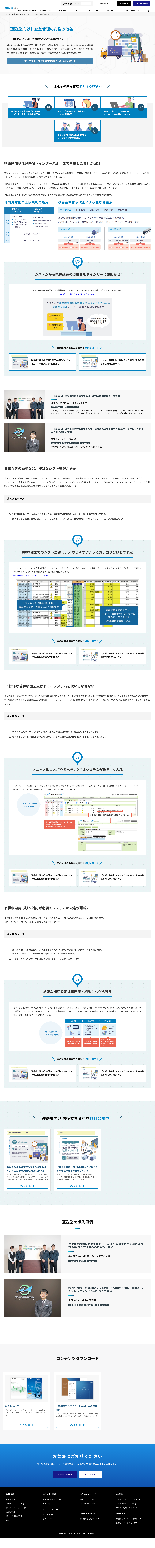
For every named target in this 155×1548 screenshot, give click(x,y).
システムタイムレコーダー (17, 1517)
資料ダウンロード (65, 1484)
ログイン (86, 4)
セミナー (120, 8)
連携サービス (11, 1530)
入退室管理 (10, 1521)
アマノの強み (108, 8)
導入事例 (85, 8)
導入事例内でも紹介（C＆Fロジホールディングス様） (77, 297)
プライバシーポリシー (125, 1513)
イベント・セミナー (87, 1513)
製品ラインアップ (72, 8)
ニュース (82, 1517)
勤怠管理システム (13, 1509)
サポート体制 (48, 1528)
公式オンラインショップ (126, 1532)
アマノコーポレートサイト (127, 1509)
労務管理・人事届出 (14, 1513)
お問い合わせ (90, 1484)
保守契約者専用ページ (88, 1528)
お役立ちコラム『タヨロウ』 (138, 8)
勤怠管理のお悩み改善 (52, 1509)
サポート (96, 8)
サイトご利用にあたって (126, 1517)
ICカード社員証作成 (14, 1526)
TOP (6, 14)
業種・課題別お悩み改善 (52, 8)
